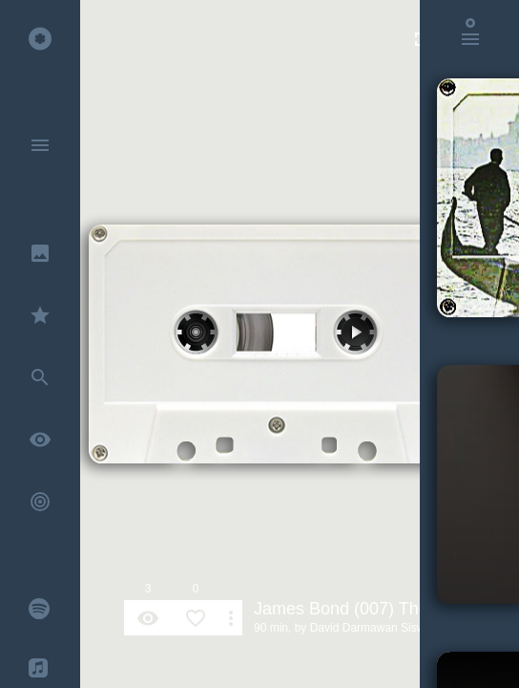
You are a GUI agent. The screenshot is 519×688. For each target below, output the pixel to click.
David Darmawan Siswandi (378, 627)
